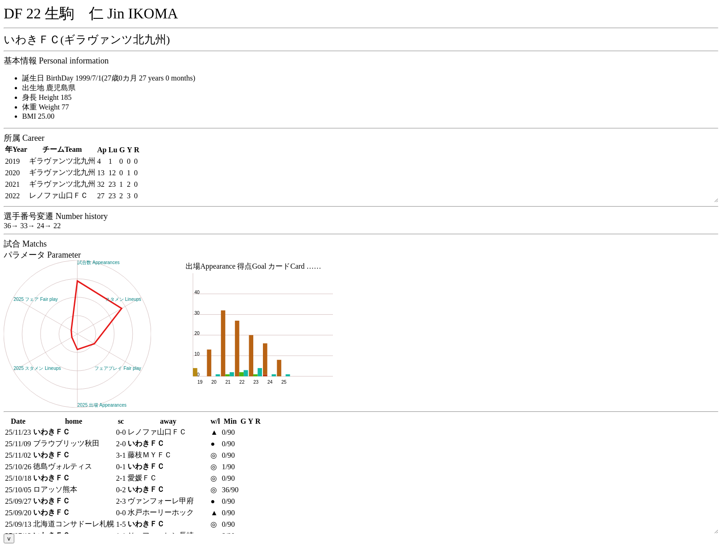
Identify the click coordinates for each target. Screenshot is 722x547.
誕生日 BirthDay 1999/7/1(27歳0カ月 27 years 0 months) (108, 78)
